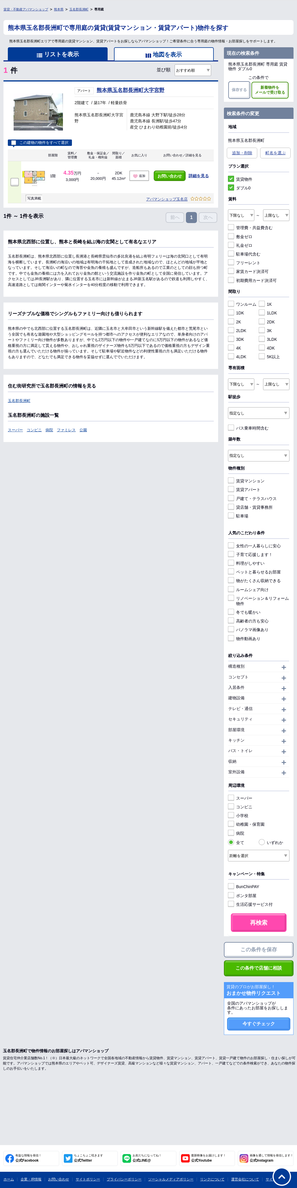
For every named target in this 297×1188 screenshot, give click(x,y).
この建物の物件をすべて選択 (39, 143)
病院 (49, 430)
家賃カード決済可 (248, 271)
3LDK (268, 339)
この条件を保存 (258, 949)
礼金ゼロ (240, 245)
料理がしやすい (246, 563)
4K (234, 348)
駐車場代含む (244, 254)
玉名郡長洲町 (78, 9)
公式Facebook (28, 1158)
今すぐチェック (258, 1023)
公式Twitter (88, 1158)
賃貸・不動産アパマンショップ (25, 9)
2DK (267, 322)
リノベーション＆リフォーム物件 (258, 601)
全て (236, 842)
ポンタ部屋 (242, 895)
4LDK (237, 356)
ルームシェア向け (248, 589)
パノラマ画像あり (248, 629)
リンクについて (212, 1179)
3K (265, 330)
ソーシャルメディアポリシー (170, 1179)
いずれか (271, 842)
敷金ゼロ (240, 236)
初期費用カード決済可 (252, 280)
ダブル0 (239, 188)
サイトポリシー (88, 1179)
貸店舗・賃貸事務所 (250, 507)
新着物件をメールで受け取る (270, 90)
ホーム (8, 1179)
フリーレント (244, 262)
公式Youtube (208, 1158)
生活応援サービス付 (250, 904)
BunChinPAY (243, 886)
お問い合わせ (169, 176)
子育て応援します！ (250, 554)
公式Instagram (271, 1158)
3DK (236, 339)
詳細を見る (199, 175)
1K (265, 304)
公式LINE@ (147, 1158)
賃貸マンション (246, 480)
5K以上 (269, 356)
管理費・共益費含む (250, 227)
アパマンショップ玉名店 (167, 199)
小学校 (238, 815)
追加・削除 (242, 153)
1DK (236, 313)
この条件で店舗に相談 (259, 968)
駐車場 (238, 516)
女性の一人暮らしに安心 (254, 545)
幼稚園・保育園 (246, 824)
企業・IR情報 (31, 1179)
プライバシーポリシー (124, 1179)
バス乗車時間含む (248, 428)
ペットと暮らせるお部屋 (254, 572)
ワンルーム (242, 304)
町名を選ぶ (275, 153)
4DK (267, 348)
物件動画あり (244, 638)
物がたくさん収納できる (254, 580)
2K (234, 322)
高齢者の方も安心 (248, 621)
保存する (239, 90)
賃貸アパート (244, 489)
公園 (83, 430)
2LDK (237, 330)
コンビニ (34, 430)
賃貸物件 (240, 179)
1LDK (268, 313)
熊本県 (59, 9)
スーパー (15, 430)
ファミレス (66, 430)
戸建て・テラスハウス (252, 498)
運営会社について (245, 1179)
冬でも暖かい (244, 612)
